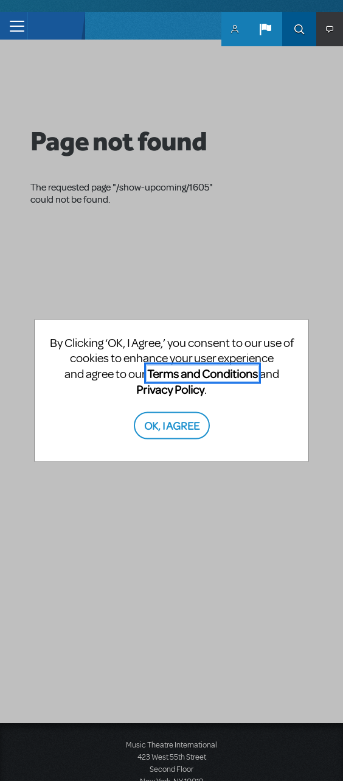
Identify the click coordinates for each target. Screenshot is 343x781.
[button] (265, 29)
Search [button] (299, 29)
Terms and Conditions (202, 373)
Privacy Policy (170, 389)
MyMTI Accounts (234, 29)
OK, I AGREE (171, 425)
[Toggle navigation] (13, 26)
